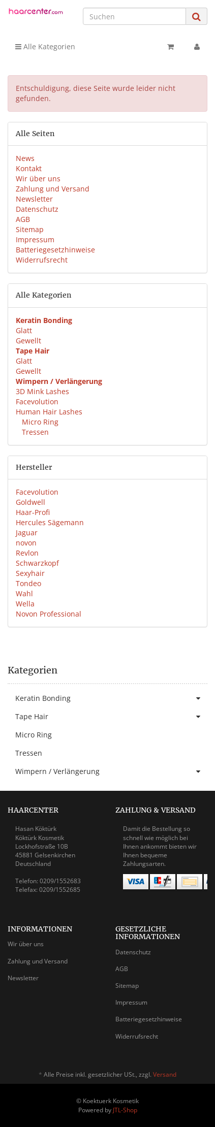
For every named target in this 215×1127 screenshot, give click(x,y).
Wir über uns (38, 178)
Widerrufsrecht (42, 260)
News (25, 158)
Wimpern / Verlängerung (111, 771)
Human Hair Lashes (49, 411)
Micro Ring (39, 422)
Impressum (35, 239)
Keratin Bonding (111, 698)
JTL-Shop (125, 1110)
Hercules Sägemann (50, 522)
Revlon (27, 553)
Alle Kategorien (45, 46)
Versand (164, 1074)
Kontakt (29, 168)
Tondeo (28, 583)
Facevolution (37, 401)
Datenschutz (37, 209)
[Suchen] (134, 16)
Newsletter (34, 199)
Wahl (24, 593)
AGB (23, 219)
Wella (25, 603)
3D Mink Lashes (42, 391)
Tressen (34, 432)
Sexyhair (30, 573)
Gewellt (28, 340)
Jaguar (27, 532)
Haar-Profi (33, 512)
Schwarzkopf (37, 563)
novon (26, 543)
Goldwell (30, 502)
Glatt (24, 330)
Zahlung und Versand (52, 189)
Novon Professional (48, 614)
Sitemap (30, 229)
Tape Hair (111, 716)
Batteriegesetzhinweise (55, 249)
